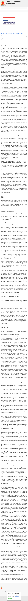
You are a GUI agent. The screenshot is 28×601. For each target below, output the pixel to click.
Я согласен (9, 598)
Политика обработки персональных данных (6, 589)
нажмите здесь (17, 596)
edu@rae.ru (3, 592)
